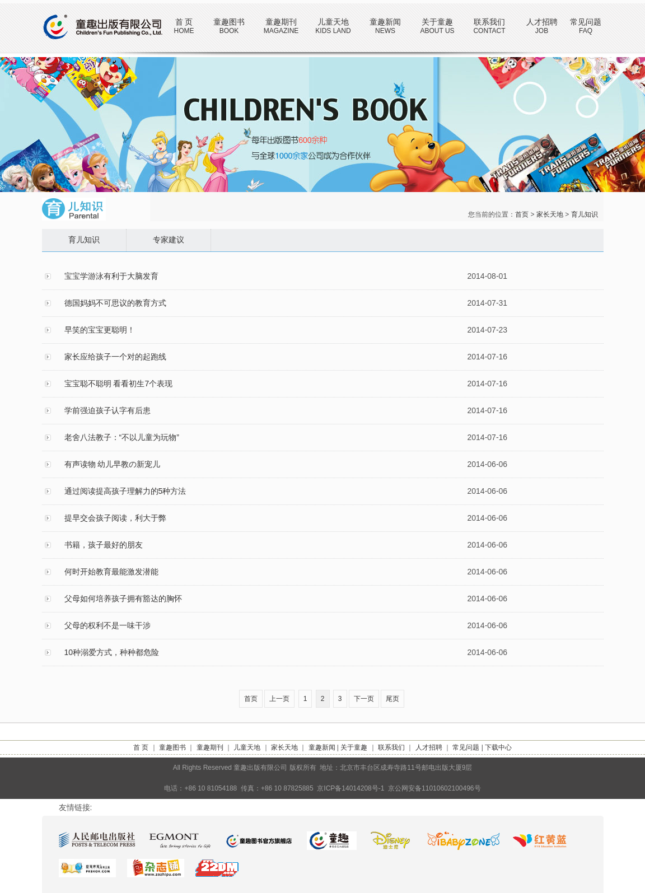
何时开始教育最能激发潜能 (111, 571)
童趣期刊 (281, 21)
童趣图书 (229, 21)
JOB (541, 31)
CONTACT (489, 31)
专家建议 (168, 240)
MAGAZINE (281, 31)
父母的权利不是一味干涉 (107, 625)
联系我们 (489, 21)
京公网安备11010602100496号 (434, 788)
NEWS (385, 31)
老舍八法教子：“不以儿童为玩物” (121, 437)
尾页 (392, 699)
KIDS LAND (332, 31)
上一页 (279, 699)
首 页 (184, 21)
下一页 (364, 699)
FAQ (585, 31)
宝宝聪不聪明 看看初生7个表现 (118, 383)
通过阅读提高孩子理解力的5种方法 (125, 491)
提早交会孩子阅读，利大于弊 (115, 517)
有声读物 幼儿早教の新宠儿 (112, 464)
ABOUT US (437, 31)
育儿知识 (584, 214)
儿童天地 (333, 21)
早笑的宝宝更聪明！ (99, 329)
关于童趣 (437, 21)
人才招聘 (542, 21)
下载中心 (498, 747)
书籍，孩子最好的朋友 (103, 544)
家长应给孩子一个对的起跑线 (115, 356)
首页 (522, 214)
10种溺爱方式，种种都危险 (112, 652)
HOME (184, 31)
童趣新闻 (385, 21)
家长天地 (549, 214)
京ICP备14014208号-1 (350, 788)
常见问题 (585, 21)
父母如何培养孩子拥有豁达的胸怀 (123, 598)
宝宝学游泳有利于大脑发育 (111, 276)
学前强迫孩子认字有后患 (107, 410)
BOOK (229, 31)
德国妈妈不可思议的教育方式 (115, 302)
